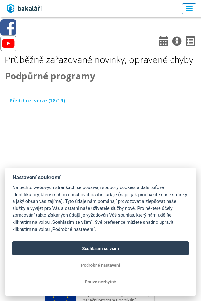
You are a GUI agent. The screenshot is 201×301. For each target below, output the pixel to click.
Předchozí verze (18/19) (37, 100)
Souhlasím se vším (100, 248)
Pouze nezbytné (100, 281)
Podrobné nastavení (100, 265)
